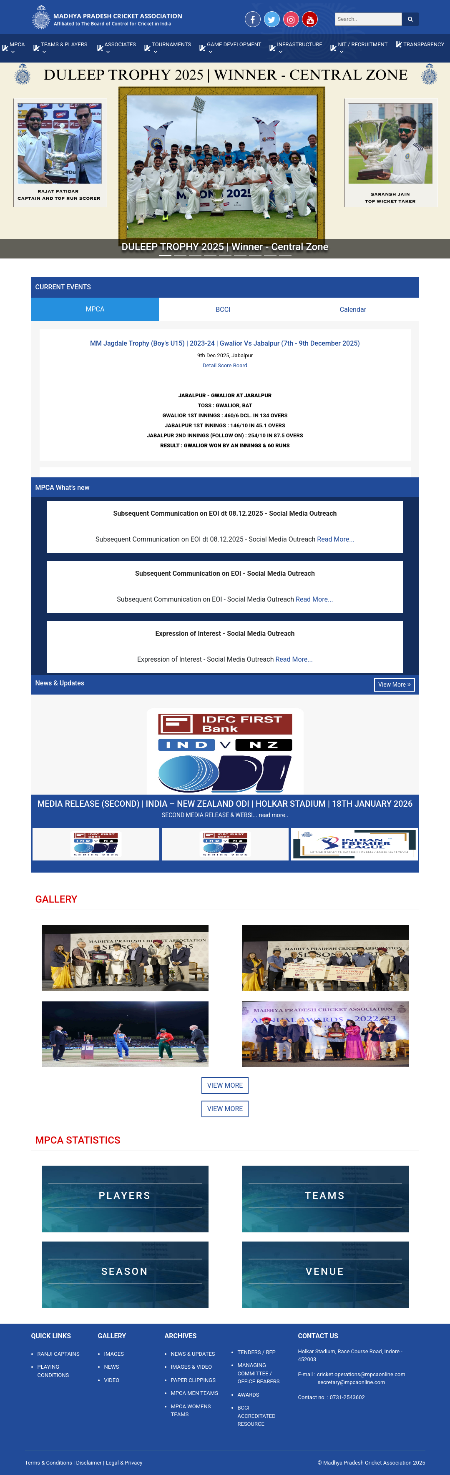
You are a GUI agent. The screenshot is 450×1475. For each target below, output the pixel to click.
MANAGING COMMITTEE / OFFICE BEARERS (259, 1373)
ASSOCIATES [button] (120, 44)
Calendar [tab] (353, 310)
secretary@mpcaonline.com (351, 1382)
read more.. (273, 815)
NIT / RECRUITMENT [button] (362, 44)
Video (112, 1380)
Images (114, 1354)
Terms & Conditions (48, 1463)
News (111, 1367)
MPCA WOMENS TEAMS (191, 1410)
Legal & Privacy (124, 1463)
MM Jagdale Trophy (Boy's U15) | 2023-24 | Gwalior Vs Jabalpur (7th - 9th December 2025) (225, 343)
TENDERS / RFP (257, 1352)
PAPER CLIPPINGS (193, 1380)
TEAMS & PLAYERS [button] (64, 44)
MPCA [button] (17, 44)
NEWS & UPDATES (193, 1354)
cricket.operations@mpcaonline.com (361, 1374)
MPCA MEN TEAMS (194, 1393)
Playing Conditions (53, 1371)
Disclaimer (88, 1463)
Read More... (335, 539)
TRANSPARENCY (423, 44)
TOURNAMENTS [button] (171, 44)
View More (394, 684)
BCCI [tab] (223, 310)
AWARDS (248, 1395)
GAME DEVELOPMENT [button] (234, 44)
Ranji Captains (59, 1354)
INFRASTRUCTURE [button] (299, 44)
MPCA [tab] (94, 309)
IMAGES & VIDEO (191, 1367)
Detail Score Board (225, 365)
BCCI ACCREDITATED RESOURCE (257, 1416)
